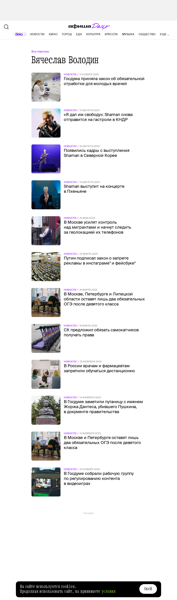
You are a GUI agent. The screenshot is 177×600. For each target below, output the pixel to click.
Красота (111, 34)
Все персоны (40, 51)
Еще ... (164, 34)
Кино (53, 34)
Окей (148, 589)
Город (67, 34)
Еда (79, 34)
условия (108, 591)
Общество (147, 34)
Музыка (128, 34)
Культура (93, 34)
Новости (37, 34)
